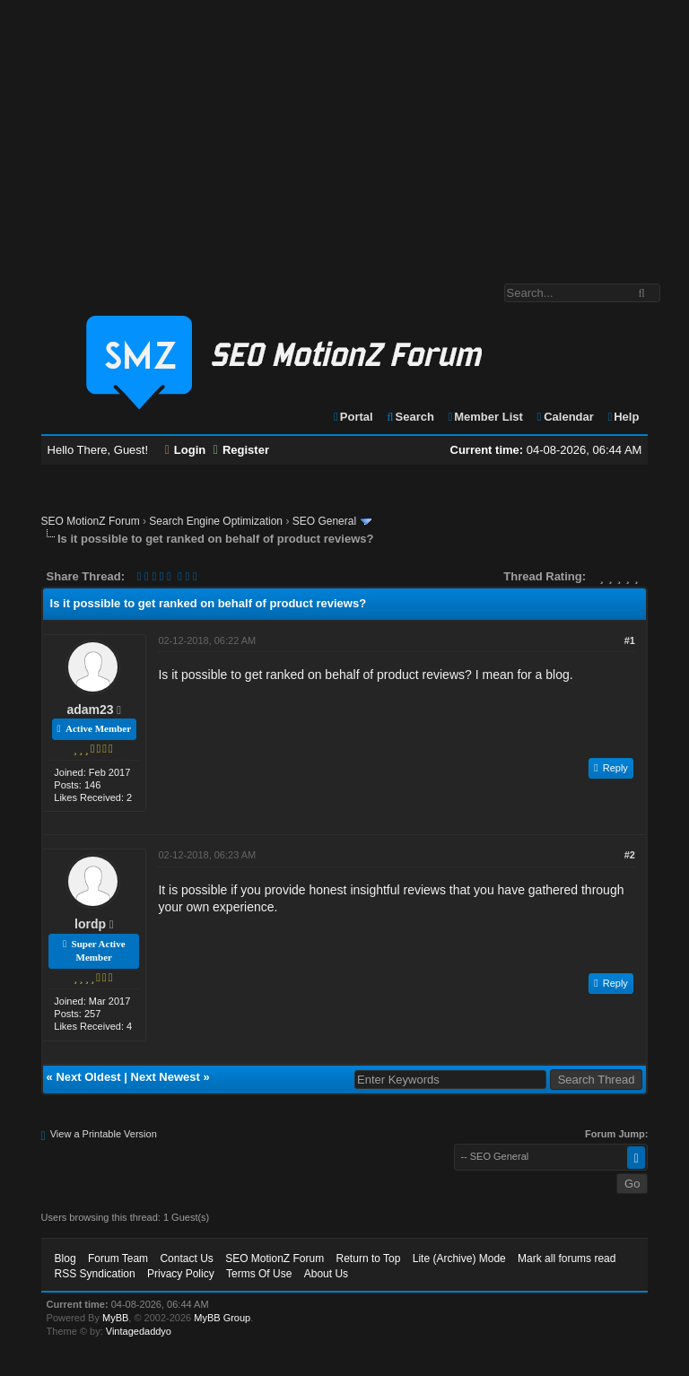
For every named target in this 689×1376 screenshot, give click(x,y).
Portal (352, 416)
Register (241, 450)
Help (622, 416)
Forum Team (118, 1258)
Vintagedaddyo (138, 1331)
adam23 (90, 709)
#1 (629, 640)
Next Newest (165, 1077)
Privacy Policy (180, 1273)
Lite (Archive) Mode (459, 1258)
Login (185, 450)
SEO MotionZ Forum (90, 521)
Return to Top (368, 1258)
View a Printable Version (103, 1133)
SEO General (324, 521)
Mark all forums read (566, 1258)
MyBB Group (222, 1317)
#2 (629, 854)
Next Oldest (88, 1077)
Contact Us (186, 1258)
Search (409, 416)
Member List (485, 416)
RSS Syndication (95, 1273)
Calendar (564, 416)
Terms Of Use (259, 1273)
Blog (65, 1258)
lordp (90, 924)
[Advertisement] (344, 132)
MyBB (115, 1317)
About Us (326, 1273)
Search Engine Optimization (216, 521)
